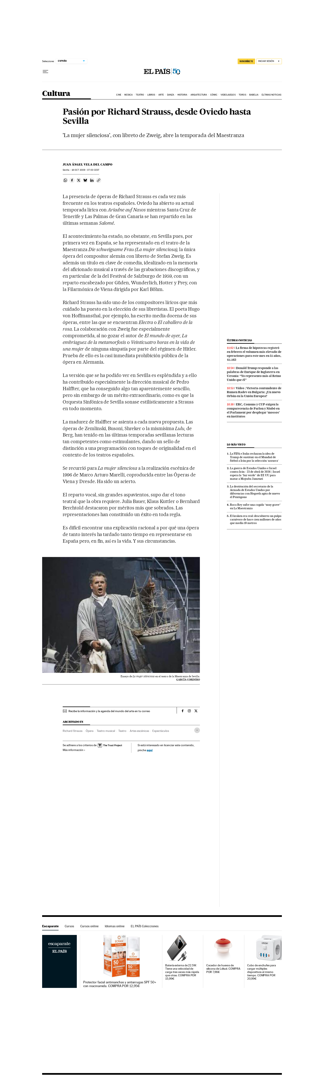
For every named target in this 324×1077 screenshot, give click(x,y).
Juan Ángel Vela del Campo (87, 164)
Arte (161, 94)
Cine (118, 94)
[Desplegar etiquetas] (197, 730)
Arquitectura (199, 94)
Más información (74, 750)
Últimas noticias (271, 94)
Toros (242, 94)
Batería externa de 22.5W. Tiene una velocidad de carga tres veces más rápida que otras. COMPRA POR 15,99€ (182, 972)
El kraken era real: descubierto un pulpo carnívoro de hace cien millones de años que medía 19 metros (255, 519)
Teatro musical (106, 730)
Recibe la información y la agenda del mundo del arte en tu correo (109, 711)
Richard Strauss (72, 730)
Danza (170, 94)
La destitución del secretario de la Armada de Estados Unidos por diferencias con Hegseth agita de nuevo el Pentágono (255, 492)
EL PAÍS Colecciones (145, 926)
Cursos (69, 926)
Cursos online (89, 926)
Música (128, 94)
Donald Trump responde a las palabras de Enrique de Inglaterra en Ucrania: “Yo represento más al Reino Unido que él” (254, 374)
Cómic (214, 94)
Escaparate (50, 926)
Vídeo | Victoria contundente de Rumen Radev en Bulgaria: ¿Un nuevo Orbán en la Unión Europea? (254, 392)
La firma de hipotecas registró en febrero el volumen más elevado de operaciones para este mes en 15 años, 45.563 (254, 354)
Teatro (140, 94)
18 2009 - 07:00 (85, 170)
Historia (182, 94)
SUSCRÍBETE (246, 61)
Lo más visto (236, 444)
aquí (150, 750)
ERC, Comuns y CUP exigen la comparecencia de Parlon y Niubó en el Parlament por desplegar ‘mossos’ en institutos (253, 410)
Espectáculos (160, 730)
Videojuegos (228, 94)
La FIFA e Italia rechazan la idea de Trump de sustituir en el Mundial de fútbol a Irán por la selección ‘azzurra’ (254, 457)
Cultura (56, 94)
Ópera (89, 730)
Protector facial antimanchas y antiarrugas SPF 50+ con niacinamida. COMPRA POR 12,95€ (119, 984)
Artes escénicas (139, 730)
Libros (151, 94)
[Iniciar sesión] (269, 61)
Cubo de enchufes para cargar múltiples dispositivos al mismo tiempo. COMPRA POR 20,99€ (261, 972)
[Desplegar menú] (45, 71)
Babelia (253, 94)
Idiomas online (115, 926)
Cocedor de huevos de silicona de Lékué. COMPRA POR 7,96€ (223, 969)
